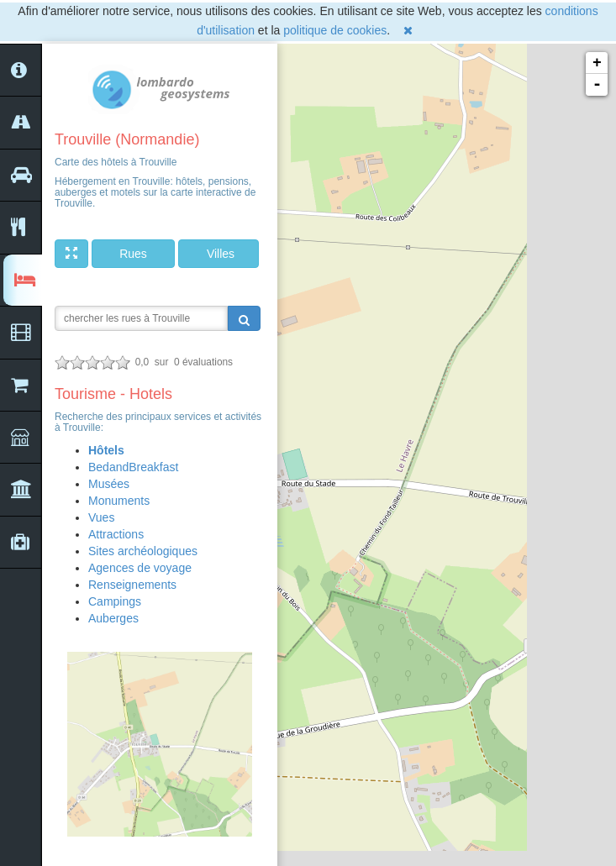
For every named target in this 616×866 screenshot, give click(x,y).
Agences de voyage (140, 568)
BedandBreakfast (133, 467)
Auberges (113, 618)
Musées (108, 484)
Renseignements (132, 584)
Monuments (119, 500)
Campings (114, 601)
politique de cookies (335, 30)
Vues (101, 517)
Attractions (116, 534)
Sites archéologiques (142, 551)
